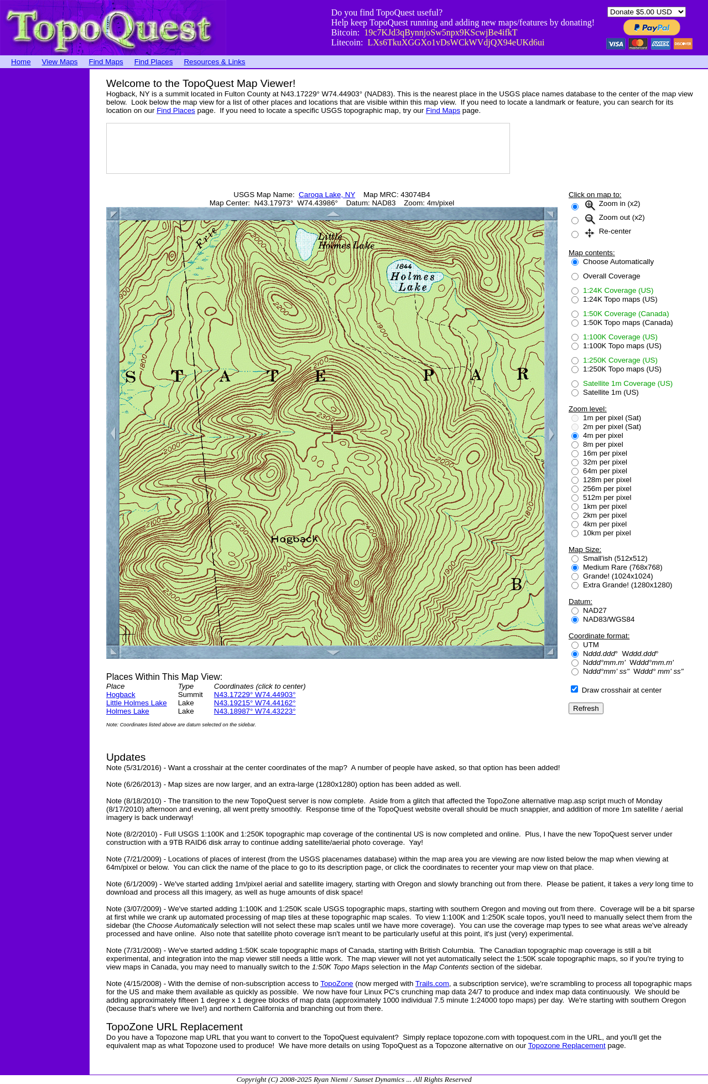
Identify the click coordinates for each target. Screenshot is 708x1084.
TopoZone (336, 983)
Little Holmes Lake (136, 703)
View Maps (60, 62)
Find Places (153, 62)
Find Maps (106, 62)
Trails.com (432, 983)
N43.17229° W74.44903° (255, 694)
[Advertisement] (44, 235)
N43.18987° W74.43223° (255, 711)
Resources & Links (214, 62)
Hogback (121, 694)
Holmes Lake (127, 711)
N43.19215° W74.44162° (255, 703)
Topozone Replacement (567, 1045)
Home (21, 62)
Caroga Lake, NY (327, 194)
